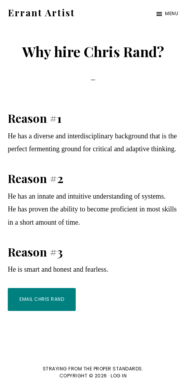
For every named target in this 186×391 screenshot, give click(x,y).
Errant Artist (41, 12)
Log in (119, 375)
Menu (171, 13)
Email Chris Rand (41, 299)
